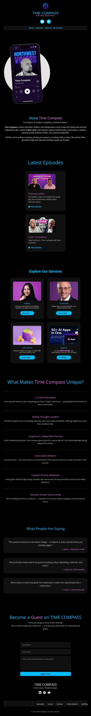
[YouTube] (42, 22)
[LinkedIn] (40, 692)
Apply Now (45, 674)
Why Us (48, 28)
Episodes (39, 28)
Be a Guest (57, 28)
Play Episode (34, 207)
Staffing (84, 704)
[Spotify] (44, 692)
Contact (60, 704)
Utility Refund (72, 704)
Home (50, 704)
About (31, 28)
